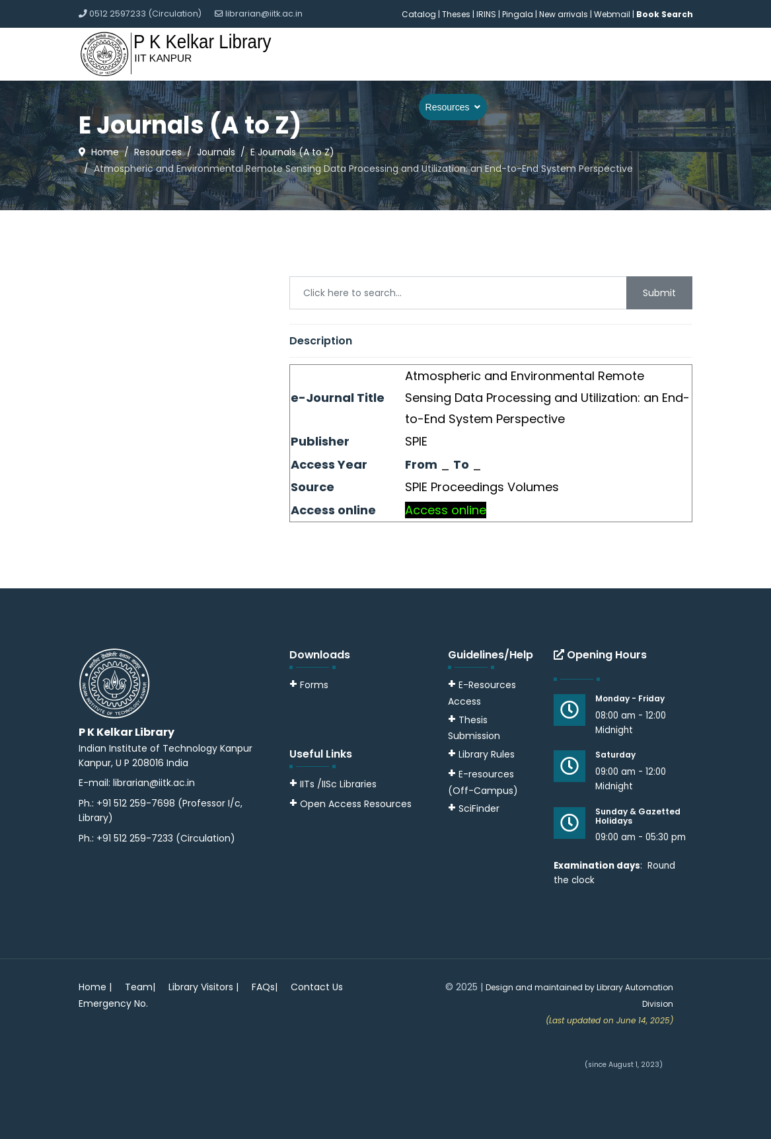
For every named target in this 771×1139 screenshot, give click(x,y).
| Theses (454, 14)
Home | (95, 987)
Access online (445, 510)
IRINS (487, 14)
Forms (308, 684)
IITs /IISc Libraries (338, 784)
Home (271, 107)
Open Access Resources (356, 803)
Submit (659, 292)
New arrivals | (566, 14)
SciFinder (473, 808)
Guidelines (662, 107)
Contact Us (317, 987)
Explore (522, 107)
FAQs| (264, 987)
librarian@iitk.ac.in (264, 13)
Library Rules (481, 754)
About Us (319, 107)
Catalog (419, 14)
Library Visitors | (203, 987)
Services (382, 107)
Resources (447, 107)
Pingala (517, 14)
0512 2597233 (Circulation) (145, 13)
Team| (140, 987)
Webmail (612, 14)
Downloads (600, 107)
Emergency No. (113, 1003)
